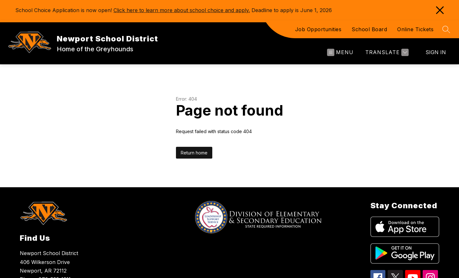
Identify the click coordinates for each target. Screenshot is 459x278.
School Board (369, 29)
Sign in (436, 52)
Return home (194, 152)
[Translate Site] (386, 52)
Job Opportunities (318, 29)
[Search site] (446, 29)
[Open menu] (340, 52)
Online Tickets (415, 29)
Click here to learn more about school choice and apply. (181, 10)
